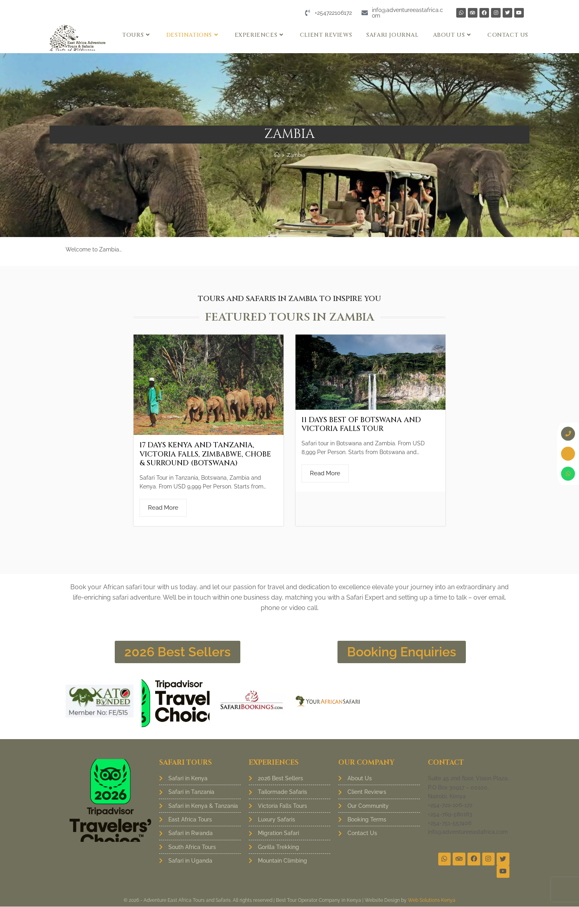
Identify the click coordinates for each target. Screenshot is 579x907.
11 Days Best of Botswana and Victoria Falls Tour (361, 424)
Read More (163, 507)
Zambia (296, 155)
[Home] (277, 155)
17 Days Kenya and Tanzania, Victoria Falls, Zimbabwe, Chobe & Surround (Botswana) (205, 454)
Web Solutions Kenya (431, 900)
